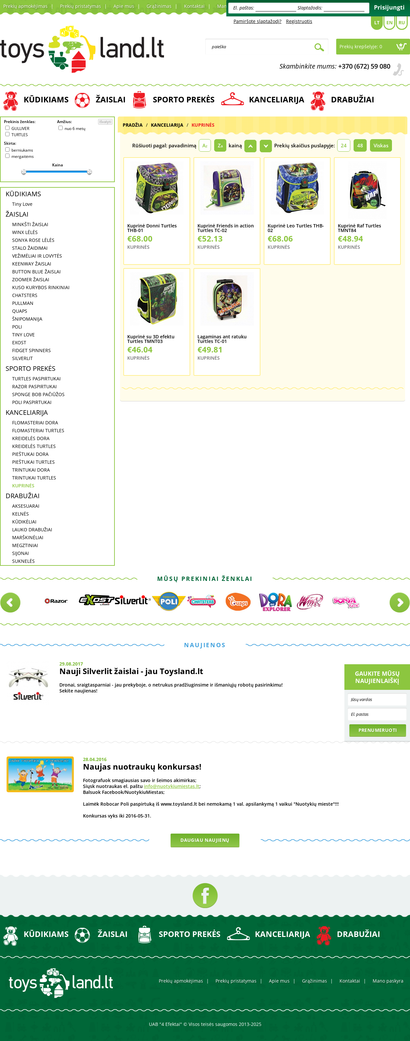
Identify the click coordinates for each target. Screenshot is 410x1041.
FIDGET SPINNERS (31, 350)
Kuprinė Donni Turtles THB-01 (152, 228)
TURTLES (19, 135)
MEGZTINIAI (25, 545)
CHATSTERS (24, 295)
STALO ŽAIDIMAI (30, 248)
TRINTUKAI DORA (31, 470)
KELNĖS (20, 514)
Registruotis (299, 21)
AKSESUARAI (25, 506)
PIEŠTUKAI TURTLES (33, 462)
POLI (17, 327)
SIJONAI (20, 553)
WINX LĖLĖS (25, 232)
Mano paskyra (388, 981)
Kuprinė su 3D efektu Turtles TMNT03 (150, 339)
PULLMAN (22, 303)
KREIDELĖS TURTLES (34, 446)
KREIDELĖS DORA (31, 438)
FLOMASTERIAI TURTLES (38, 430)
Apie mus (123, 6)
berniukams (22, 150)
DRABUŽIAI (352, 99)
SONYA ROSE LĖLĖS (33, 240)
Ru (402, 22)
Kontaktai (194, 6)
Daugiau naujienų (204, 840)
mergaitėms (22, 156)
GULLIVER (20, 128)
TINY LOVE (23, 334)
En (389, 22)
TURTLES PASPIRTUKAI (36, 378)
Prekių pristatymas (80, 6)
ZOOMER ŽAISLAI (30, 279)
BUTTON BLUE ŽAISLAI (36, 271)
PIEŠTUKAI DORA (30, 454)
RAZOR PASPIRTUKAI (34, 386)
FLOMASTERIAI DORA (35, 422)
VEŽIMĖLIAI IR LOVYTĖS (37, 256)
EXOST (19, 342)
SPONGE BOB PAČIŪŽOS (38, 394)
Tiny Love (22, 204)
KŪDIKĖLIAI (24, 522)
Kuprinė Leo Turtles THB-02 (296, 228)
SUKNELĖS (23, 561)
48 (360, 145)
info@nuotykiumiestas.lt (171, 786)
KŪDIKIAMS (46, 99)
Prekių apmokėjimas (25, 6)
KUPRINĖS (23, 485)
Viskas (381, 145)
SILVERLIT (22, 358)
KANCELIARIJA (276, 99)
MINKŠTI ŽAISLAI (30, 224)
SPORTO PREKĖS (184, 99)
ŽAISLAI (111, 99)
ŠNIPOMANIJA (27, 319)
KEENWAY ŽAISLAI (31, 264)
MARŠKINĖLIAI (27, 537)
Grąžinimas (159, 6)
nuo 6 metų (75, 128)
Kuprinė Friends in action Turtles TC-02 (225, 228)
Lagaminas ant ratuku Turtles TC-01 (222, 339)
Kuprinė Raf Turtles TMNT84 (359, 228)
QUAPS (19, 311)
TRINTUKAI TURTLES (34, 478)
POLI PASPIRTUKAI (31, 402)
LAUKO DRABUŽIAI (32, 529)
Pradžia (133, 125)
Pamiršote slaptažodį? (257, 21)
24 (344, 145)
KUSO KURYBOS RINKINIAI (41, 287)
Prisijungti (389, 7)
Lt (376, 22)
